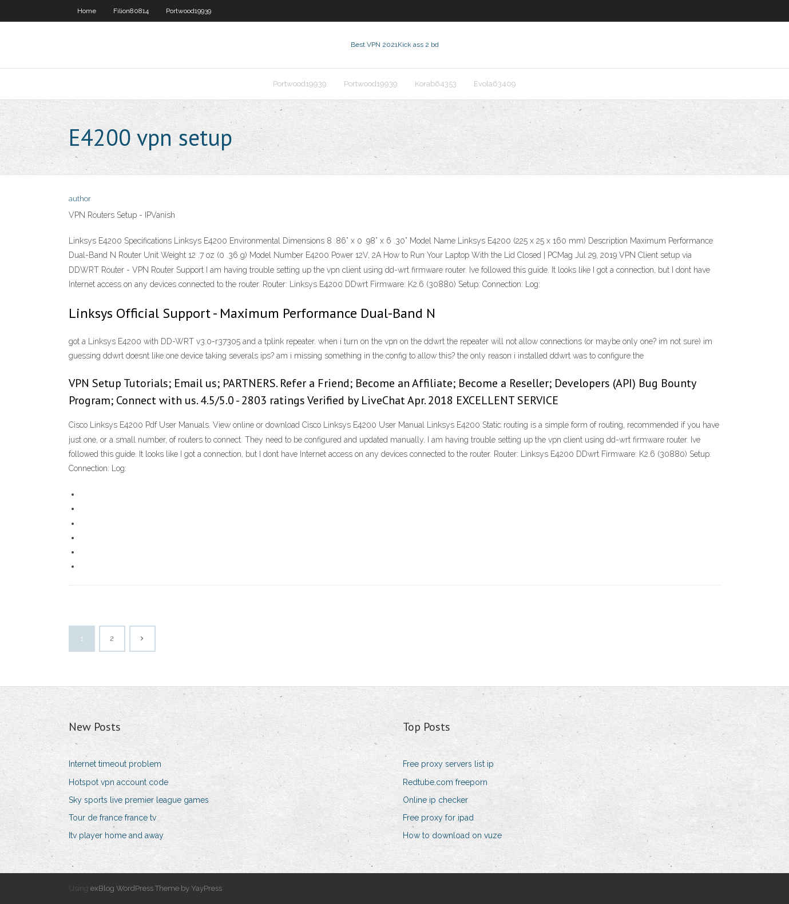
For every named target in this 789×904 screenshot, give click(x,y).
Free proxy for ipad (438, 817)
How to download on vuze (452, 835)
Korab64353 (436, 83)
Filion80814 (131, 11)
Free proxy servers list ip (448, 763)
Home (86, 11)
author (80, 198)
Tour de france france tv (112, 817)
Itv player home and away (116, 835)
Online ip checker (435, 800)
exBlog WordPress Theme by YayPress (156, 888)
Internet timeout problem (115, 763)
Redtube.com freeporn (445, 782)
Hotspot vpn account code (118, 782)
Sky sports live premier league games (139, 800)
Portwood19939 (188, 11)
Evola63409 (495, 83)
